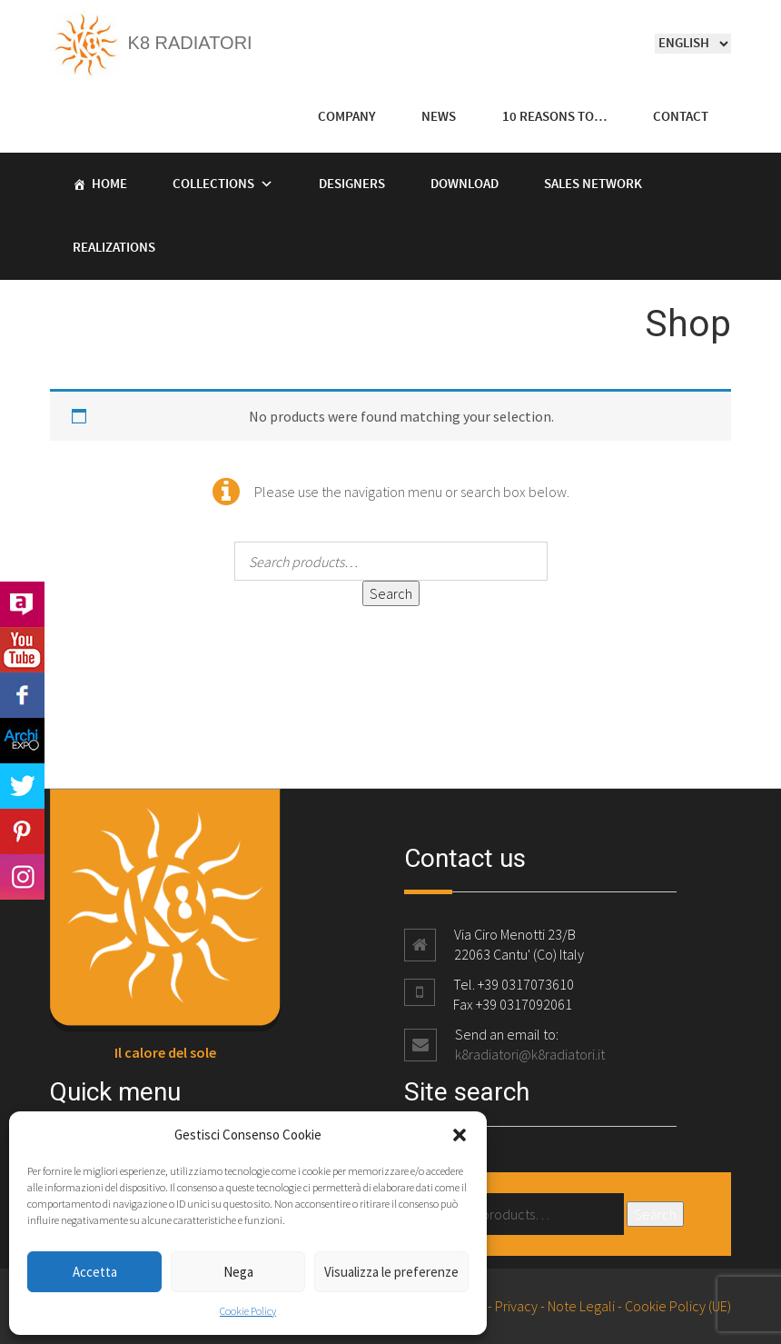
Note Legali (581, 1306)
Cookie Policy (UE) (678, 1306)
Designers (352, 184)
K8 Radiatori (151, 43)
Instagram (22, 877)
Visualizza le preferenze (391, 1271)
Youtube (22, 649)
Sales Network (593, 184)
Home (109, 184)
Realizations (114, 248)
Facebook (22, 695)
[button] (459, 1135)
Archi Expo (22, 740)
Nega (238, 1271)
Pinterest (22, 831)
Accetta (95, 1271)
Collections (213, 184)
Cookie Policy (248, 1311)
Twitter (22, 786)
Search (391, 593)
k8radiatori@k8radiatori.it (530, 1054)
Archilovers (22, 604)
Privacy (516, 1306)
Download (464, 184)
